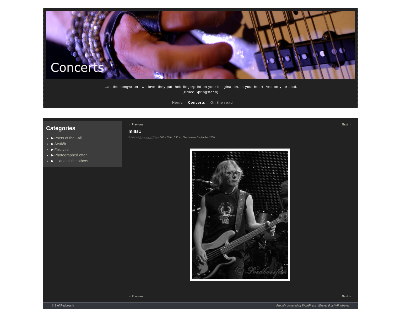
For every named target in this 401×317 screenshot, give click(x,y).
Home (177, 102)
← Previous (135, 124)
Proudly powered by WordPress (296, 305)
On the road (221, 102)
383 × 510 (165, 137)
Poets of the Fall (68, 138)
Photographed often (71, 155)
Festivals (62, 149)
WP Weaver (341, 305)
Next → (346, 124)
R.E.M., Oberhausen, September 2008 (194, 137)
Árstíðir (61, 144)
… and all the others (71, 161)
